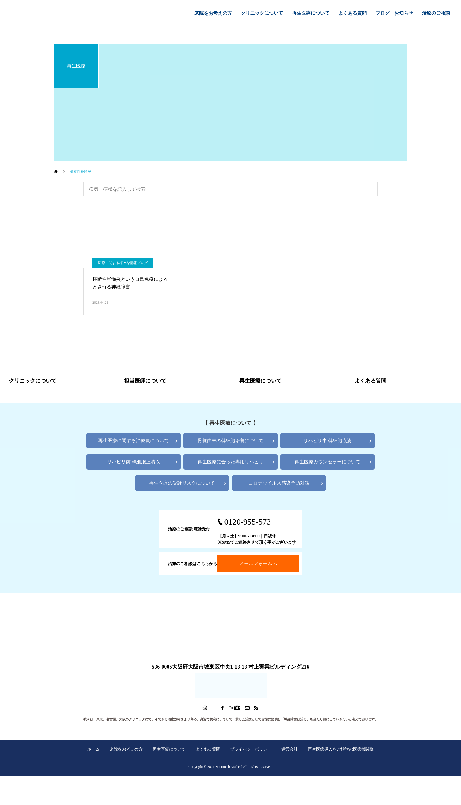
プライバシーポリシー (250, 749)
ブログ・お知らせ (394, 13)
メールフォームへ (258, 563)
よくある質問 (352, 13)
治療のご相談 (436, 13)
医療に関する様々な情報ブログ (123, 263)
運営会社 (289, 749)
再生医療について (311, 13)
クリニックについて (262, 13)
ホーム (93, 749)
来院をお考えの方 (213, 13)
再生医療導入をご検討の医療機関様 (341, 749)
